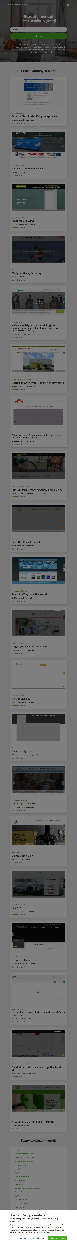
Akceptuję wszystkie (57, 1238)
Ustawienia (22, 1238)
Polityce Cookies (44, 1233)
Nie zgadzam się (38, 1238)
